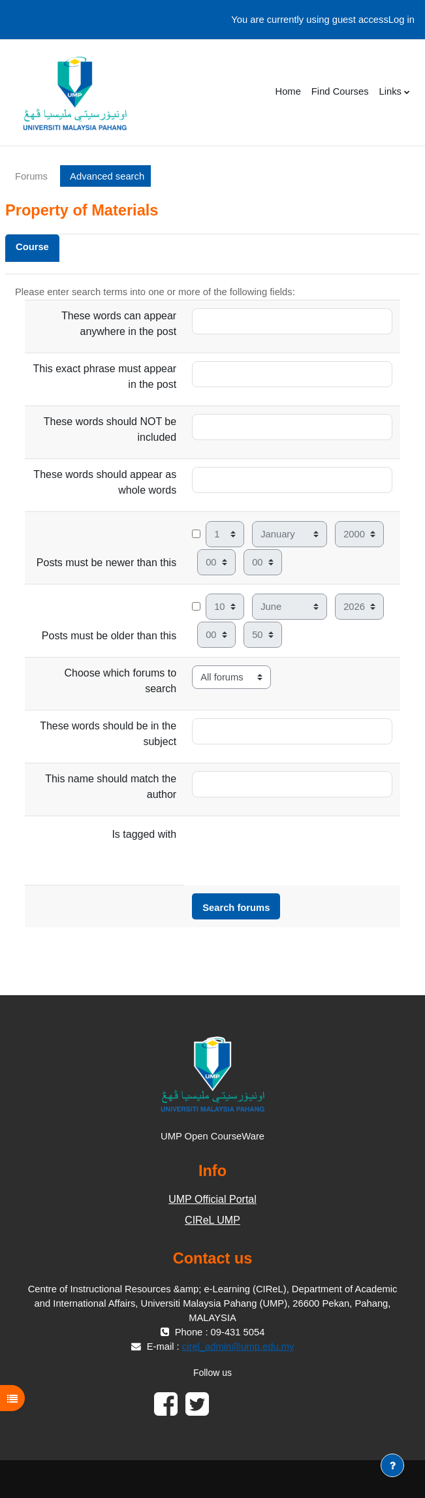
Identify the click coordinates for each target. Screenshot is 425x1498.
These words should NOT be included (110, 429)
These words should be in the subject (108, 733)
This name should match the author (110, 786)
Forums (31, 176)
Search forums (236, 907)
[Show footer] (392, 1465)
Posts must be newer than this (106, 562)
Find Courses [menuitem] (340, 91)
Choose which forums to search (121, 680)
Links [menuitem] (390, 91)
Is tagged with (144, 834)
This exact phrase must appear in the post (104, 376)
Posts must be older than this (109, 635)
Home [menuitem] (287, 91)
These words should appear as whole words (104, 482)
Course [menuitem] (32, 247)
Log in (401, 19)
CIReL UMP (212, 1220)
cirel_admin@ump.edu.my (238, 1346)
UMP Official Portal (212, 1199)
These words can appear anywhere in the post (118, 323)
